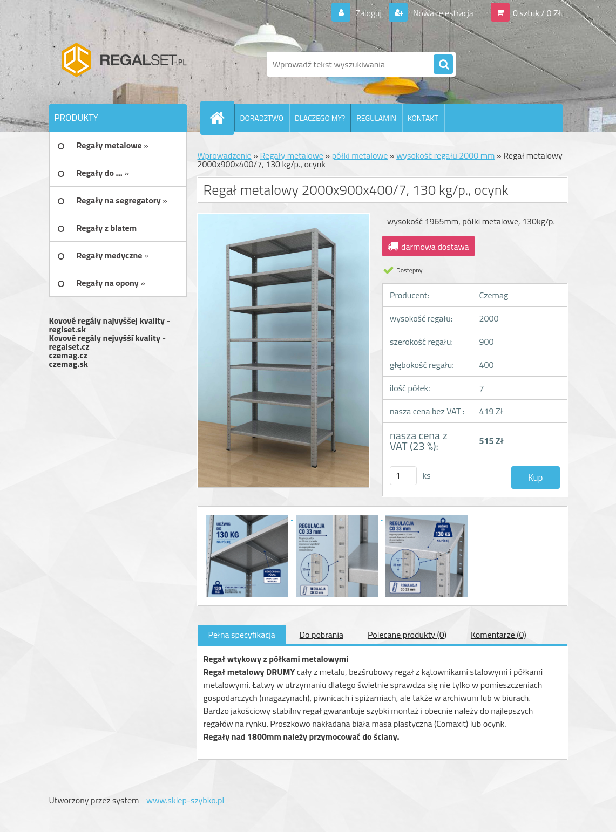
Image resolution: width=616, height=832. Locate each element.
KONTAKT (423, 118)
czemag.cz (68, 355)
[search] (443, 64)
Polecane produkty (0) (407, 634)
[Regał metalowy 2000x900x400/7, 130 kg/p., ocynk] (248, 516)
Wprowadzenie (225, 155)
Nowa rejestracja (442, 12)
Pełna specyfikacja (241, 634)
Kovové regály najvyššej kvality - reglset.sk (110, 325)
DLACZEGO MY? (320, 118)
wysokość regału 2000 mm (445, 155)
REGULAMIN (376, 118)
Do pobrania (321, 634)
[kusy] (403, 475)
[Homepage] (221, 117)
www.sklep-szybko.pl (185, 800)
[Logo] (123, 64)
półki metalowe (360, 155)
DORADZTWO (262, 118)
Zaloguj (368, 12)
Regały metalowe (291, 155)
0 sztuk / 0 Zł (537, 12)
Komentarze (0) (498, 634)
